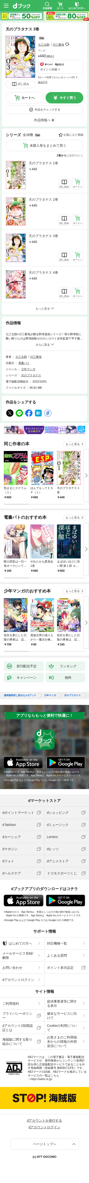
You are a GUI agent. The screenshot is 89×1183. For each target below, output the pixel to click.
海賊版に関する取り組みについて (17, 1042)
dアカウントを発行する (44, 1120)
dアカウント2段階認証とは (17, 1028)
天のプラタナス (31, 375)
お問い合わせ (12, 968)
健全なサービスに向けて (62, 1016)
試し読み (23, 84)
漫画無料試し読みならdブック (20, 695)
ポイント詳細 (48, 69)
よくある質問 (57, 955)
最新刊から (76, 155)
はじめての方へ (17, 943)
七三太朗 (43, 44)
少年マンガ (28, 369)
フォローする (67, 44)
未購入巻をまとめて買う (48, 145)
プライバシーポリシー (17, 1016)
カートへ (28, 98)
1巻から (62, 155)
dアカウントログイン (18, 980)
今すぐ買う (68, 98)
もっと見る (73, 444)
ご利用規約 (10, 1003)
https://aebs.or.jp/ (41, 1079)
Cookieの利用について (62, 1028)
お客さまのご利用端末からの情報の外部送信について (62, 1041)
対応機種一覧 (57, 943)
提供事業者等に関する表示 (62, 1003)
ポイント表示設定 (60, 968)
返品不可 (42, 82)
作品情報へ (42, 120)
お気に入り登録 (73, 134)
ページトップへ (44, 1144)
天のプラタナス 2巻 (43, 199)
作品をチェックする (47, 109)
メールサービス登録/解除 (17, 955)
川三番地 (58, 44)
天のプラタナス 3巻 (43, 236)
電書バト (24, 363)
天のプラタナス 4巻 (43, 272)
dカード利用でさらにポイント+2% (56, 77)
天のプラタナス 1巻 (43, 163)
